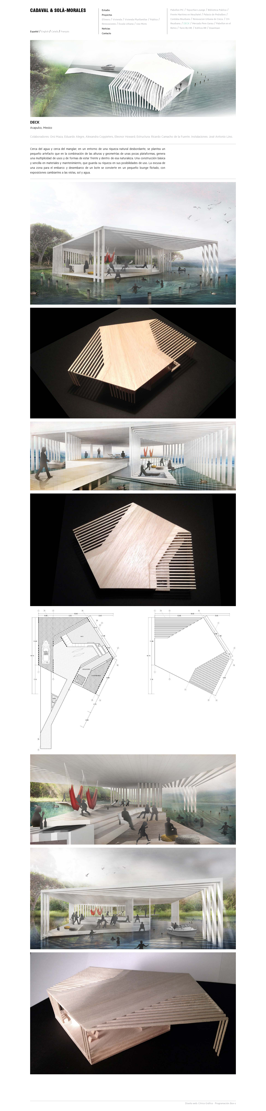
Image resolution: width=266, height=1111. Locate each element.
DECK (186, 24)
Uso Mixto (141, 24)
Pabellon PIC (177, 10)
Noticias (106, 29)
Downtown (214, 28)
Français (65, 32)
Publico (154, 20)
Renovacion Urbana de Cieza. (208, 19)
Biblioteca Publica (217, 10)
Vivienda (117, 20)
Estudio (106, 10)
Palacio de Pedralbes (215, 15)
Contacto (106, 34)
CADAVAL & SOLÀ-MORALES (58, 10)
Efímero (106, 20)
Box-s (233, 1103)
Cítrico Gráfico (205, 1103)
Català (54, 32)
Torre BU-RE (185, 28)
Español (34, 32)
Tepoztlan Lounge (195, 10)
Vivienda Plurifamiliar (136, 20)
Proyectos (107, 15)
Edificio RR (200, 28)
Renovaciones (109, 24)
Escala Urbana (126, 24)
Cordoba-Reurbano (180, 19)
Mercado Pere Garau (202, 24)
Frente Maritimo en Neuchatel (185, 15)
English (45, 32)
